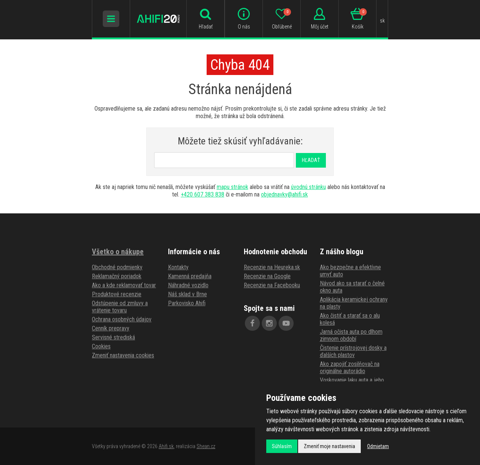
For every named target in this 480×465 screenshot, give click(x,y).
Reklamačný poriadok (116, 276)
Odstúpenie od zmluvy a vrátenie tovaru (120, 307)
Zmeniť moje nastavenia (329, 446)
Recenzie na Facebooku (272, 285)
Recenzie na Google (267, 276)
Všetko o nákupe (118, 251)
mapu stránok (232, 186)
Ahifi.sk (166, 446)
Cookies (101, 346)
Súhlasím (282, 446)
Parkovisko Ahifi (187, 303)
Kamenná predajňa (190, 276)
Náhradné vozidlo (188, 285)
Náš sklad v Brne (187, 294)
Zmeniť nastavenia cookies (123, 355)
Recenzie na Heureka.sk (272, 267)
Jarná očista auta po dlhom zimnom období (351, 335)
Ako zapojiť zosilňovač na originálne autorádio (350, 367)
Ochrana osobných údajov (122, 319)
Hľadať (311, 160)
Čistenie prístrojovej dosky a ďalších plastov (353, 351)
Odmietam (378, 446)
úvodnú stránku (308, 186)
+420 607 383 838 (202, 194)
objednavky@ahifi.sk (284, 194)
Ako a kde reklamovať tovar (124, 285)
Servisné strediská (113, 337)
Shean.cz (205, 446)
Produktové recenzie (116, 294)
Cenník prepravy (110, 328)
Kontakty (178, 267)
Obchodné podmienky (117, 267)
